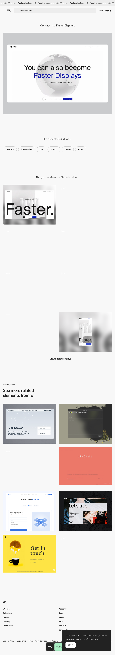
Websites (6, 609)
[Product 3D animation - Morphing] (29, 332)
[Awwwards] (9, 10)
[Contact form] (29, 467)
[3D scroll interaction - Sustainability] (85, 205)
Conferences (8, 626)
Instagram (54, 641)
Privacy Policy (34, 641)
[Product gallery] (29, 289)
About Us (62, 626)
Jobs (61, 613)
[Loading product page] (29, 247)
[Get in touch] (29, 554)
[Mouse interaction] (85, 247)
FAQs (61, 621)
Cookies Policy (8, 641)
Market (61, 617)
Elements (6, 617)
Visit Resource (61, 647)
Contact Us (63, 630)
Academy (62, 609)
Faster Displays (65, 25)
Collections (7, 613)
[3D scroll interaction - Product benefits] (85, 289)
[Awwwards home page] (50, 647)
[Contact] (85, 424)
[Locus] (85, 466)
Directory (6, 621)
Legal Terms (21, 641)
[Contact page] (29, 424)
